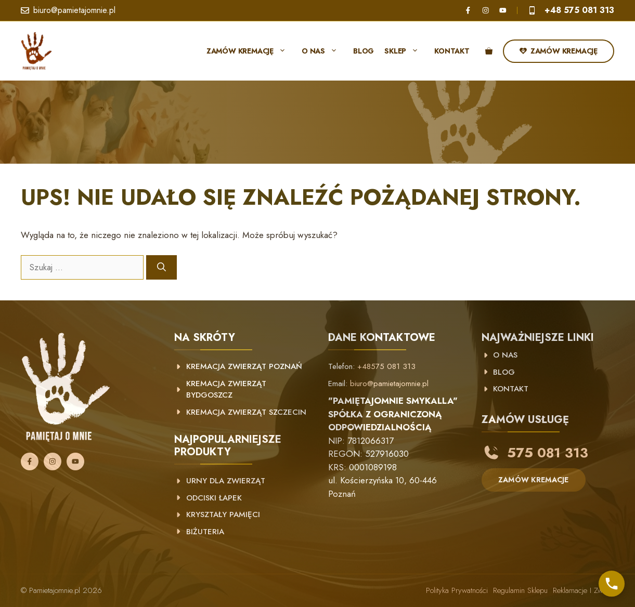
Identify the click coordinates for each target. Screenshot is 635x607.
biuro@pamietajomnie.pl (74, 10)
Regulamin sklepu (520, 590)
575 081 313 (547, 453)
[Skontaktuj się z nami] (612, 584)
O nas (325, 51)
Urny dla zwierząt (225, 480)
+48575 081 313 (386, 366)
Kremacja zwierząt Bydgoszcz (226, 389)
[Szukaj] (161, 267)
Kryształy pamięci (223, 514)
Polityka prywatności (457, 590)
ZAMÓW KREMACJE (533, 479)
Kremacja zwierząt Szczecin (246, 412)
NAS (508, 355)
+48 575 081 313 (579, 10)
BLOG (504, 372)
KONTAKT (510, 388)
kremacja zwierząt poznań (244, 366)
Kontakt (452, 51)
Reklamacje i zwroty (583, 590)
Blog (363, 51)
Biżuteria (205, 531)
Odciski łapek (214, 498)
